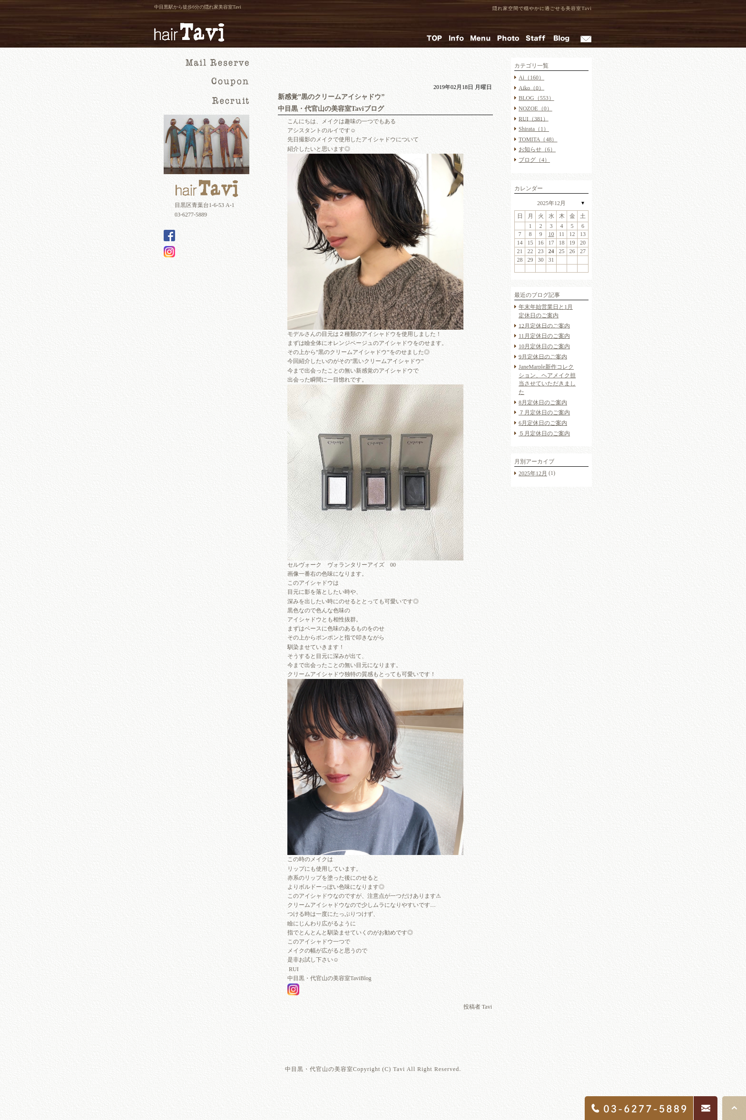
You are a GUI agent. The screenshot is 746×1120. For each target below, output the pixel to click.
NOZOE (535, 108)
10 (551, 234)
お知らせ (537, 149)
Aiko (531, 87)
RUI (534, 118)
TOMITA (538, 139)
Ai (531, 77)
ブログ (534, 160)
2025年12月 (551, 203)
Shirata (534, 129)
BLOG (536, 98)
